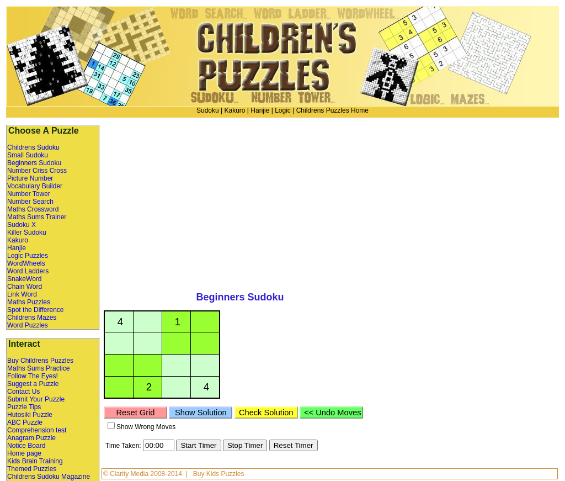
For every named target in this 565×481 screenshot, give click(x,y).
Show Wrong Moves (145, 427)
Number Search (30, 201)
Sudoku (207, 110)
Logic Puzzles (27, 256)
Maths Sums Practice (38, 368)
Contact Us (23, 391)
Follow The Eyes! (32, 376)
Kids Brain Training (35, 461)
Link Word (22, 294)
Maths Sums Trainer (36, 217)
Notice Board (26, 446)
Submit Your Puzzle (36, 399)
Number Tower (28, 194)
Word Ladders (28, 271)
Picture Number (30, 178)
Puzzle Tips (24, 407)
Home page (24, 453)
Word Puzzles (27, 325)
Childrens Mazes (31, 317)
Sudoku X (21, 225)
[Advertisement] (460, 201)
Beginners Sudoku (34, 163)
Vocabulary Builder (34, 186)
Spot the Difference (35, 310)
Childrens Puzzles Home (332, 110)
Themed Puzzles (31, 469)
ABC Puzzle (24, 422)
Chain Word (24, 286)
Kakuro (234, 110)
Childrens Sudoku (33, 147)
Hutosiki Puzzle (29, 415)
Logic (283, 110)
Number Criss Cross (37, 171)
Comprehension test (36, 430)
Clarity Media (130, 474)
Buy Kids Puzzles (218, 474)
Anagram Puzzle (31, 438)
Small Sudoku (27, 155)
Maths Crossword (32, 209)
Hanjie (259, 110)
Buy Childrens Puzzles (40, 360)
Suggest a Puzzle (32, 384)
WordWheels (26, 263)
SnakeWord (24, 279)
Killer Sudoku (26, 232)
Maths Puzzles (28, 302)
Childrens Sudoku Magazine (48, 476)
